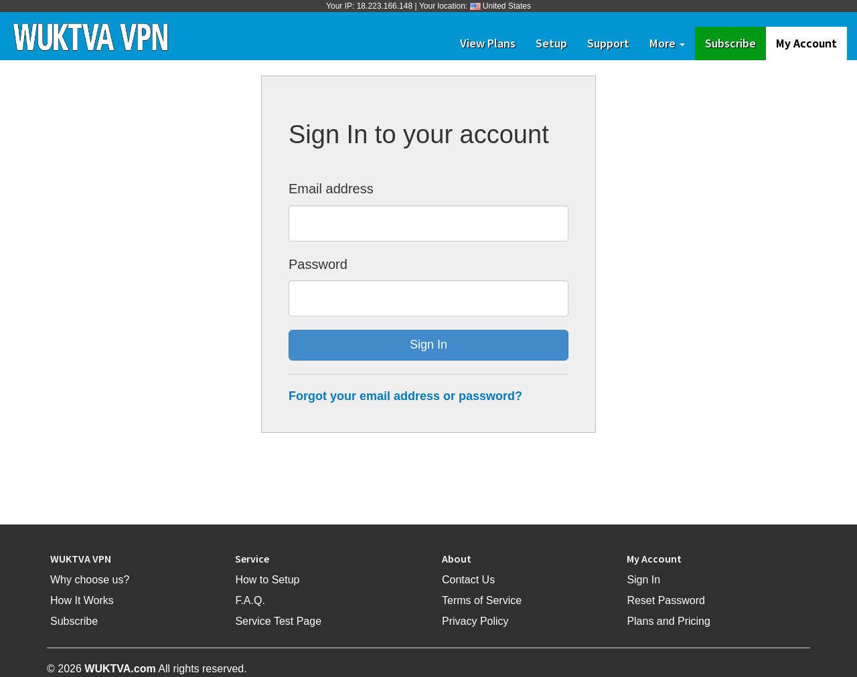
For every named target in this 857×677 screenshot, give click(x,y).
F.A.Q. (249, 600)
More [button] (667, 43)
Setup (551, 43)
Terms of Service (482, 600)
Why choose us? (89, 579)
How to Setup (267, 579)
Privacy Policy (475, 621)
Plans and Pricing (668, 621)
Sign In (643, 579)
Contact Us (468, 579)
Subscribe (735, 43)
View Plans (488, 43)
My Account (806, 43)
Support (608, 43)
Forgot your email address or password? (405, 396)
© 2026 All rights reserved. (147, 668)
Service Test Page (278, 621)
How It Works (82, 600)
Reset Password (666, 600)
